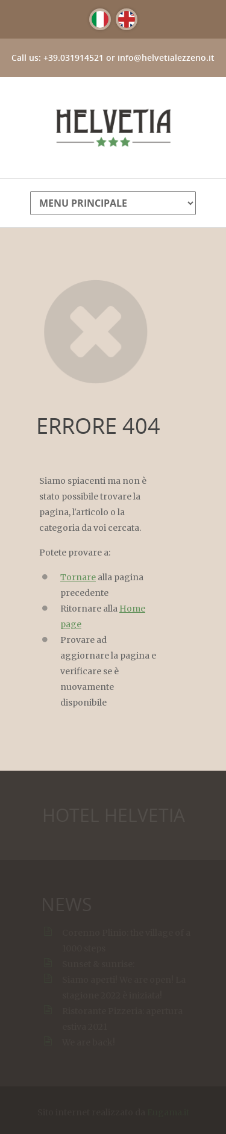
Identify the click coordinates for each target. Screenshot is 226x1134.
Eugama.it (168, 1113)
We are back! (89, 1042)
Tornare (78, 577)
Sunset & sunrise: (99, 964)
